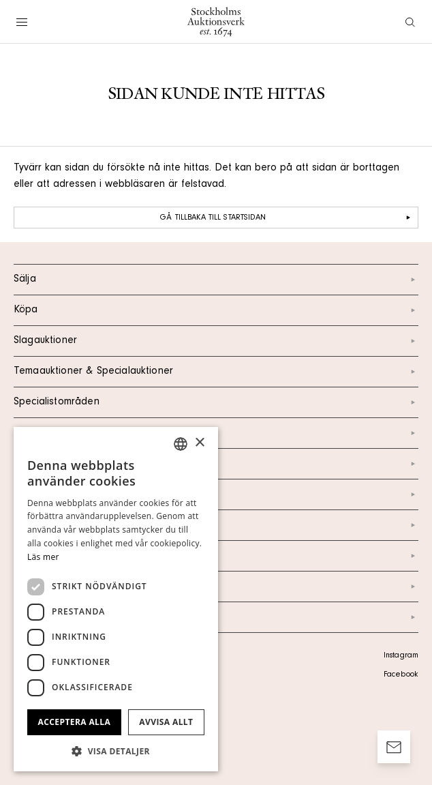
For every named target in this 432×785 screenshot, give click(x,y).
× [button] (199, 443)
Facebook (401, 675)
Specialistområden (216, 402)
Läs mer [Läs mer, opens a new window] (43, 557)
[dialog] (116, 599)
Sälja (216, 279)
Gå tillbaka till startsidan (287, 217)
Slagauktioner (216, 341)
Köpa (216, 310)
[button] (115, 751)
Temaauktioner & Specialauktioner (216, 371)
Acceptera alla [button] (74, 722)
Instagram (401, 656)
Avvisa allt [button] (166, 722)
